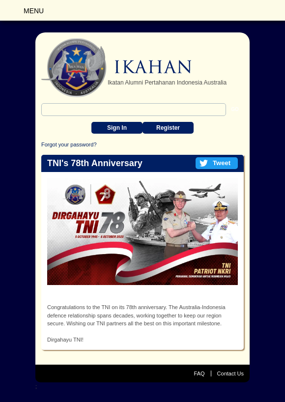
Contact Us (230, 373)
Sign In (117, 127)
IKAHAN (116, 67)
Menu (34, 11)
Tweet (221, 163)
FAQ (199, 373)
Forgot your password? (69, 144)
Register (168, 127)
